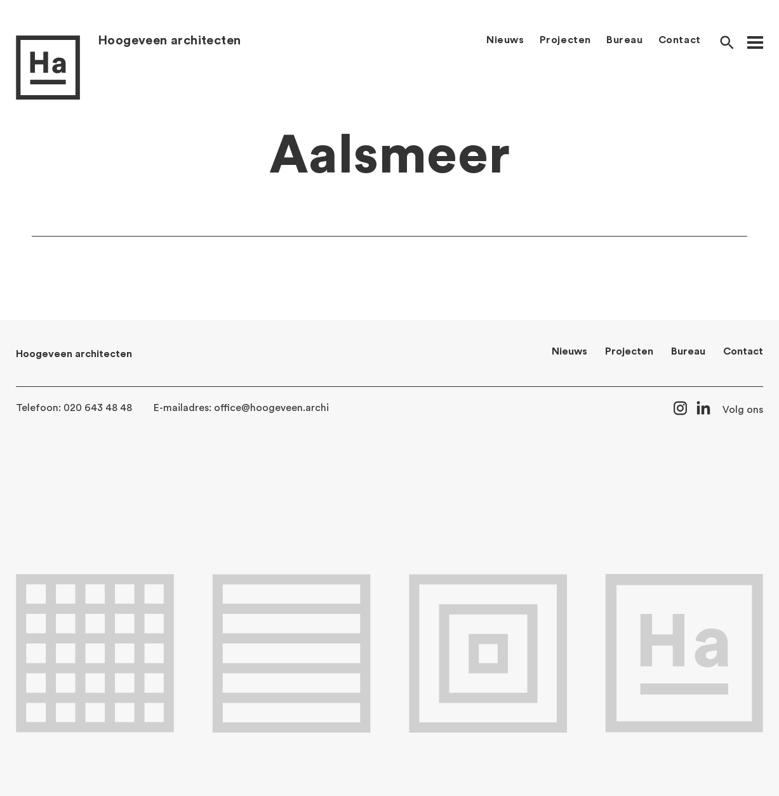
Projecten (565, 40)
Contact (679, 40)
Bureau (624, 40)
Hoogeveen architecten (169, 40)
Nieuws (505, 40)
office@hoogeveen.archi (271, 408)
